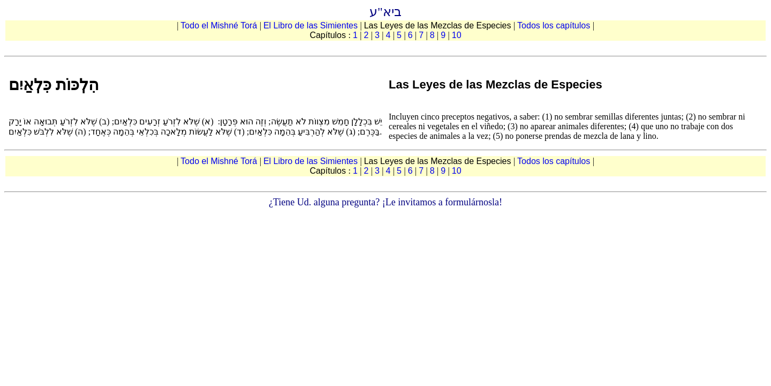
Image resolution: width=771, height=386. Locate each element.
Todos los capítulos (555, 25)
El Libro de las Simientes (311, 25)
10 (457, 35)
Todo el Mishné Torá (219, 25)
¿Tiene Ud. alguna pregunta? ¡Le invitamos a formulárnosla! (385, 202)
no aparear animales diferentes (572, 126)
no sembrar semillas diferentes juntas (617, 116)
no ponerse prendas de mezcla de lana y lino (580, 135)
